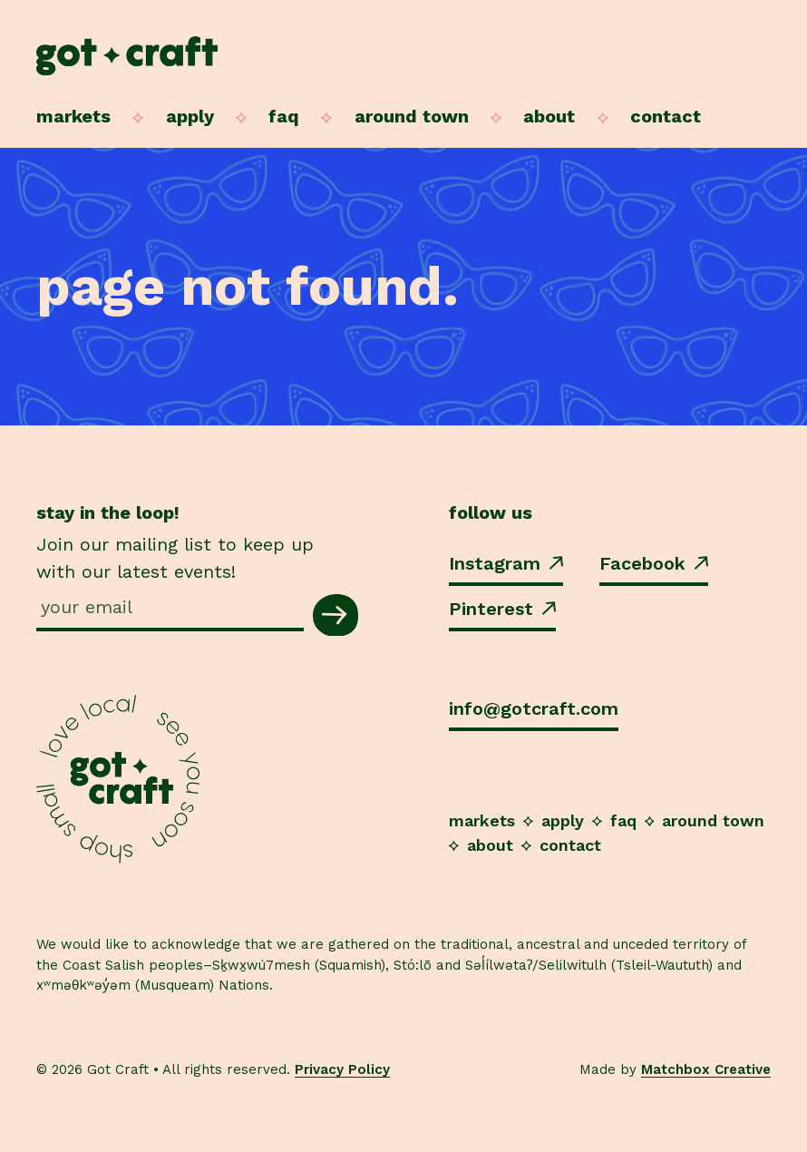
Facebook (653, 563)
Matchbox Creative (706, 1069)
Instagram (506, 563)
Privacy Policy (342, 1069)
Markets (73, 116)
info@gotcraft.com (533, 708)
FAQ (283, 116)
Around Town (412, 116)
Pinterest (502, 609)
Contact (665, 116)
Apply (190, 116)
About (549, 116)
